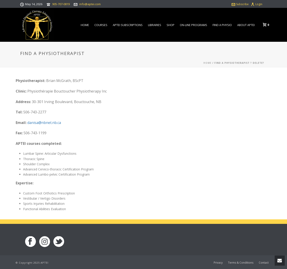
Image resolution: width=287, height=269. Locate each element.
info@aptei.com (90, 4)
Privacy (218, 263)
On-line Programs (193, 25)
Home (85, 25)
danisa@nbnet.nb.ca (44, 122)
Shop (170, 25)
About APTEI (246, 25)
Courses (100, 25)
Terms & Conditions (240, 263)
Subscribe (240, 4)
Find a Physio (222, 25)
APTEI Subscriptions (128, 25)
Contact (264, 263)
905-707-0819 (61, 4)
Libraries (154, 25)
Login (256, 4)
